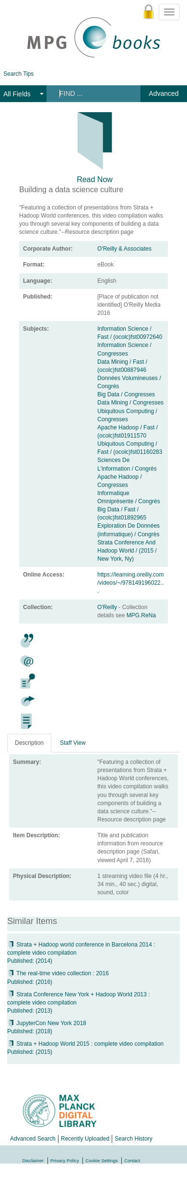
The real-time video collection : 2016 (58, 973)
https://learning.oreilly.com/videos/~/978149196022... (130, 582)
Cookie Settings (101, 1160)
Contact (132, 1160)
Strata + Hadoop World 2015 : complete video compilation (85, 1043)
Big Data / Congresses (126, 394)
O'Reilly (107, 607)
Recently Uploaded (85, 1138)
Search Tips (18, 73)
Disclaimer (33, 1160)
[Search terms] (93, 93)
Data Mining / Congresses (130, 402)
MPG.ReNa (141, 615)
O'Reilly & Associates (124, 248)
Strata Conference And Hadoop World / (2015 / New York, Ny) (127, 550)
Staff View (73, 742)
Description (29, 742)
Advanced (163, 93)
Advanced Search (33, 1138)
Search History (133, 1138)
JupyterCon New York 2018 (46, 1023)
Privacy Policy (64, 1160)
